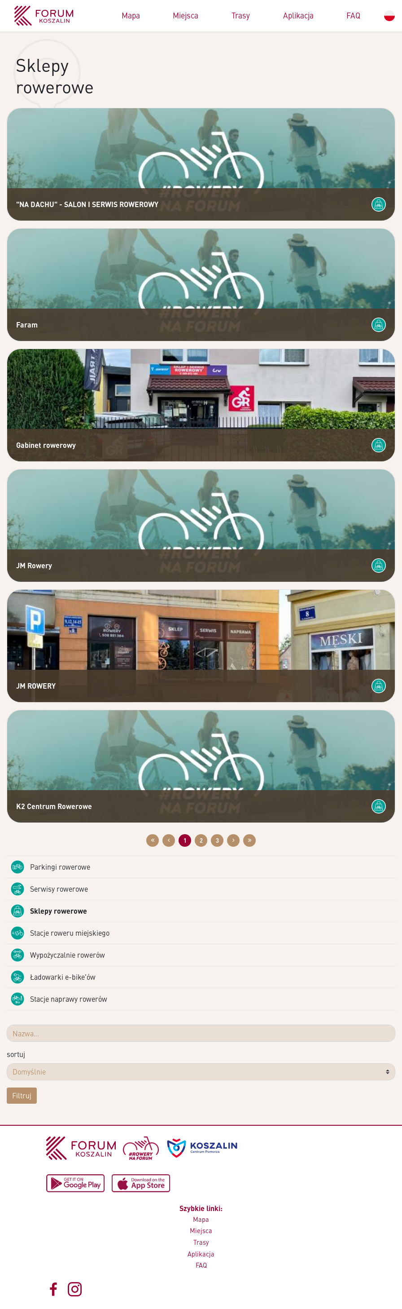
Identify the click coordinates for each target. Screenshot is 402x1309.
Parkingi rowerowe (50, 867)
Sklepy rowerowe (48, 911)
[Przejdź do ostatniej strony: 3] (249, 840)
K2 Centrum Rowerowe (54, 806)
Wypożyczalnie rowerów (57, 955)
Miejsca (185, 15)
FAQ (353, 15)
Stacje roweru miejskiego (59, 933)
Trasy (241, 15)
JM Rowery (34, 565)
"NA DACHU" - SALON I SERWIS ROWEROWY (87, 204)
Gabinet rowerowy (46, 445)
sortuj (16, 1054)
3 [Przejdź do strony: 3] (217, 840)
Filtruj (21, 1095)
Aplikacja (298, 15)
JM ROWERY (36, 685)
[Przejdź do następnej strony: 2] (233, 840)
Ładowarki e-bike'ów (53, 977)
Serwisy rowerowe (49, 889)
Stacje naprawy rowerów (58, 999)
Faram (27, 324)
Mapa (131, 15)
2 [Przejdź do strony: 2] (201, 840)
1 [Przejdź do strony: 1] (185, 840)
